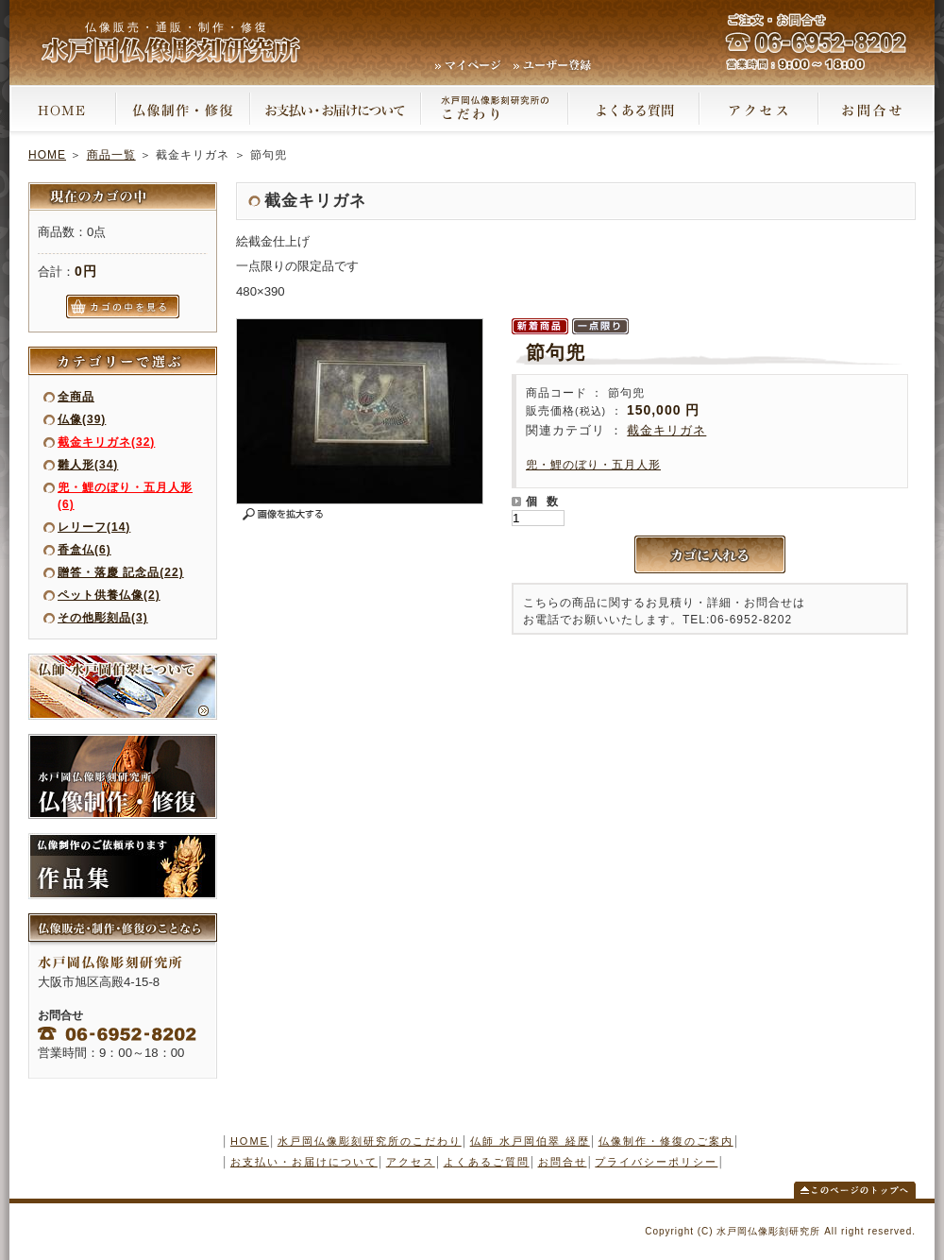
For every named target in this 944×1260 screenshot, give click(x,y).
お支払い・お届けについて (304, 1161)
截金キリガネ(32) (106, 442)
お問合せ (562, 1161)
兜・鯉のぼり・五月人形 (593, 464)
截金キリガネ (666, 430)
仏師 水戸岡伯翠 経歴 (530, 1141)
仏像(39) (82, 419)
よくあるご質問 (487, 1161)
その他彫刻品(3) (103, 617)
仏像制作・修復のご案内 (665, 1141)
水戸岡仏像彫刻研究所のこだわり (370, 1141)
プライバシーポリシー (656, 1161)
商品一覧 (111, 155)
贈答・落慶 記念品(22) (121, 572)
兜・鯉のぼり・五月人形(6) (125, 496)
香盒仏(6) (84, 549)
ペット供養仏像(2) (109, 595)
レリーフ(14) (94, 527)
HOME (47, 155)
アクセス (410, 1161)
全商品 (76, 396)
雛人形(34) (88, 464)
